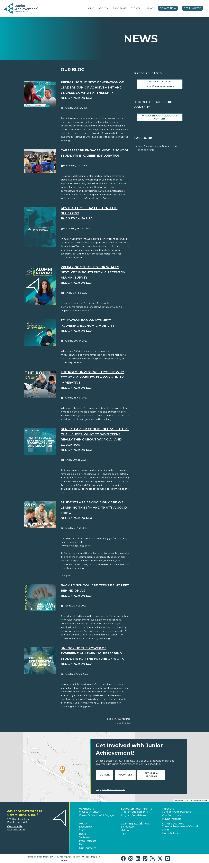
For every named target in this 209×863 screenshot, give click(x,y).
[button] (107, 8)
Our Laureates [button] (87, 848)
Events (135, 8)
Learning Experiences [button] (135, 823)
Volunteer (125, 774)
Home (90, 8)
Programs (119, 8)
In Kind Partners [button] (171, 819)
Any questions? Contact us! (110, 789)
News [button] (82, 844)
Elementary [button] (128, 826)
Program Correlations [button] (133, 815)
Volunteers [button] (86, 808)
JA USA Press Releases (159, 86)
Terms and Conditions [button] (37, 857)
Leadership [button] (85, 826)
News (149, 8)
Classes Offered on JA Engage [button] (96, 815)
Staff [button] (82, 830)
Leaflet (176, 800)
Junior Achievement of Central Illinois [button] (180, 828)
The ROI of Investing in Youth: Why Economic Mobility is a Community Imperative (92, 377)
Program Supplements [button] (134, 811)
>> (128, 722)
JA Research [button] (86, 837)
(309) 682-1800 (16, 829)
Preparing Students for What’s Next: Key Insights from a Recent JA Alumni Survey (93, 272)
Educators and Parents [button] (136, 808)
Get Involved (192, 8)
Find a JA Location (172, 833)
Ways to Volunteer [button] (90, 811)
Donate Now (168, 8)
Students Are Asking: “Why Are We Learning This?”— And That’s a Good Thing (94, 507)
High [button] (123, 833)
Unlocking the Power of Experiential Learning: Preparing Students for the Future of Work (92, 653)
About (102, 8)
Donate (105, 774)
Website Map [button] (89, 857)
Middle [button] (125, 830)
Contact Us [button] (14, 826)
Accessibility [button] (73, 857)
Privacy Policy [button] (58, 857)
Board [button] (82, 833)
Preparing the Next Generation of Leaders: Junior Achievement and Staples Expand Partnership (92, 87)
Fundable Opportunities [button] (176, 811)
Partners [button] (168, 808)
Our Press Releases (159, 81)
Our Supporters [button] (171, 815)
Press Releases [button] (87, 841)
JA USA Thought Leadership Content (160, 117)
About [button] (83, 823)
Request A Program (151, 775)
